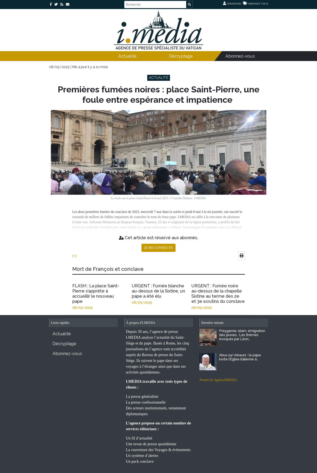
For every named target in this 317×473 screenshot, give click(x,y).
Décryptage (181, 56)
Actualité (127, 56)
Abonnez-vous (240, 56)
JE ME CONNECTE (158, 248)
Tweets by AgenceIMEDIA (218, 380)
